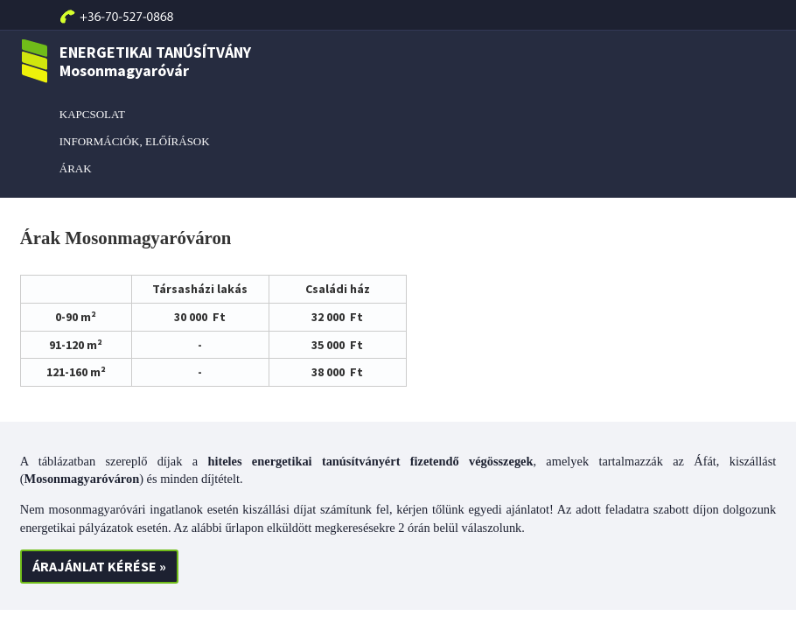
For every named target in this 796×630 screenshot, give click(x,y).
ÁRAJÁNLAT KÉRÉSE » (99, 566)
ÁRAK (75, 168)
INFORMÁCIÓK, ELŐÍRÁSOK (134, 141)
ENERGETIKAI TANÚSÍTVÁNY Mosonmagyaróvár (135, 61)
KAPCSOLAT (92, 114)
